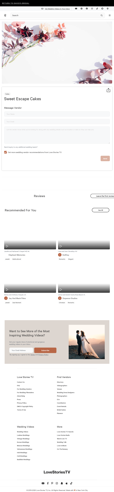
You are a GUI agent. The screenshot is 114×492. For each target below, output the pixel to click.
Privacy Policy (43, 351)
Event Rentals (61, 403)
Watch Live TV (62, 435)
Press (19, 396)
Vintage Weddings (23, 435)
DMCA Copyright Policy (25, 403)
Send (105, 155)
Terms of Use (21, 406)
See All (100, 207)
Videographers (62, 382)
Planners (60, 410)
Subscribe (45, 347)
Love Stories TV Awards (65, 428)
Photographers (62, 392)
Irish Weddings (22, 449)
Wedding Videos (22, 428)
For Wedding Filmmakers (25, 389)
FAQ (18, 382)
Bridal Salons (61, 406)
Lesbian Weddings (23, 432)
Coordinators (61, 399)
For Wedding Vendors (24, 385)
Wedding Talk (61, 439)
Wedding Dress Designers (65, 389)
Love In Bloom (61, 442)
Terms (32, 351)
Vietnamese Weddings (24, 445)
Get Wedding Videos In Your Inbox (56, 8)
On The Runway (62, 445)
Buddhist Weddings (23, 456)
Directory (60, 378)
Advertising (21, 392)
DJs (58, 396)
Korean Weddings (23, 439)
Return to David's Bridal (15, 3)
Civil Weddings (22, 452)
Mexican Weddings (23, 442)
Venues (59, 385)
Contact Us (21, 378)
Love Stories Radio (63, 432)
